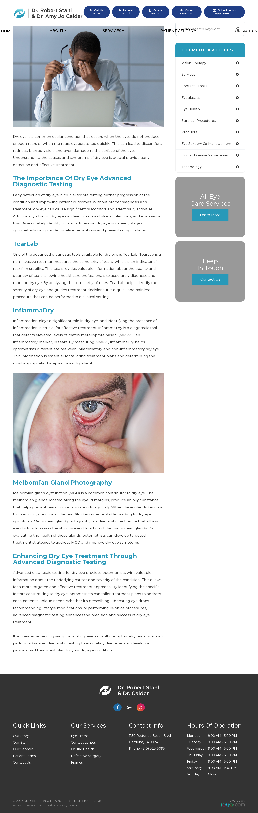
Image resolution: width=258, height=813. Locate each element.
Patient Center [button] (178, 31)
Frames (77, 762)
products (190, 134)
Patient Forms (24, 756)
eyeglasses (191, 98)
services (189, 75)
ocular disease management (208, 157)
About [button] (58, 31)
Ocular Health (82, 749)
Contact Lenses (83, 742)
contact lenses (195, 86)
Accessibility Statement (29, 805)
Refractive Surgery (86, 756)
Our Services (23, 749)
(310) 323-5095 (153, 748)
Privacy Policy (57, 805)
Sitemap (76, 805)
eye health (191, 110)
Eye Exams (79, 736)
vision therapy (195, 63)
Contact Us (244, 31)
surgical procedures (200, 122)
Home (7, 31)
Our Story (21, 736)
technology (192, 169)
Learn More (210, 218)
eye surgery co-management (208, 146)
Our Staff (20, 742)
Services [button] (113, 31)
